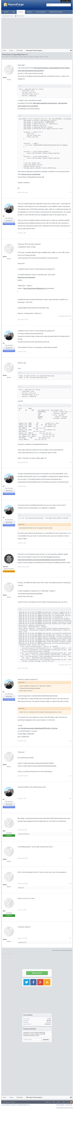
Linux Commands (40, 12)
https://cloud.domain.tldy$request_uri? (35, 288)
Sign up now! (37, 973)
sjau (19, 829)
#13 (70, 829)
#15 (70, 883)
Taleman (20, 566)
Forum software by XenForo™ (16, 1105)
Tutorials (6, 12)
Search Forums (9, 16)
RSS (71, 1102)
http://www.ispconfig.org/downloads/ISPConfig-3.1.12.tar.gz (39, 728)
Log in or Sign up (66, 1)
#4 (70, 351)
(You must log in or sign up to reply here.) (62, 950)
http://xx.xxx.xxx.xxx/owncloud (31, 174)
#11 (70, 775)
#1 (70, 192)
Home (63, 1102)
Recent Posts (20, 16)
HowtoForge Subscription (56, 12)
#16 (70, 909)
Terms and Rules (60, 1105)
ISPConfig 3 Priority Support (19, 56)
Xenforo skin (6, 1102)
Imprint (58, 1102)
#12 (70, 798)
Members (29, 12)
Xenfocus (13, 1102)
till (3, 216)
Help (53, 1102)
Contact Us (47, 1102)
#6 (70, 486)
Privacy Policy (68, 1105)
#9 (70, 668)
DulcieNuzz (48, 1024)
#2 (70, 232)
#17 (70, 938)
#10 (70, 740)
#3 (70, 319)
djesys (37, 56)
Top (68, 1102)
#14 (70, 858)
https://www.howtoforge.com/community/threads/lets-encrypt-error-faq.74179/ (41, 560)
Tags (13, 12)
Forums (21, 12)
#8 (70, 566)
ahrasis (20, 834)
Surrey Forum (69, 1107)
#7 (70, 543)
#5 (70, 462)
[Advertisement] (36, 33)
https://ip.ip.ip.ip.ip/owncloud (26, 277)
